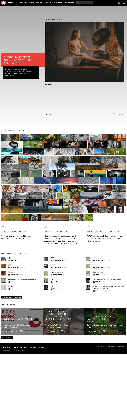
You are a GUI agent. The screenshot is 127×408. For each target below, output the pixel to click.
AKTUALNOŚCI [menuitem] (50, 3)
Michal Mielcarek (100, 365)
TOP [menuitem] (37, 3)
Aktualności (8, 378)
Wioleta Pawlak (58, 334)
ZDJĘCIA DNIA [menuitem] (30, 3)
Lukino (50, 84)
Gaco (54, 363)
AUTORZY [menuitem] (59, 3)
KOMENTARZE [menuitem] (69, 3)
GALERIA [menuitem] (20, 3)
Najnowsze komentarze (15, 328)
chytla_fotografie (58, 349)
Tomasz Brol (14, 349)
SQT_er (13, 356)
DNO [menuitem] (41, 3)
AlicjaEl (97, 349)
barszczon (14, 334)
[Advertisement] (84, 99)
